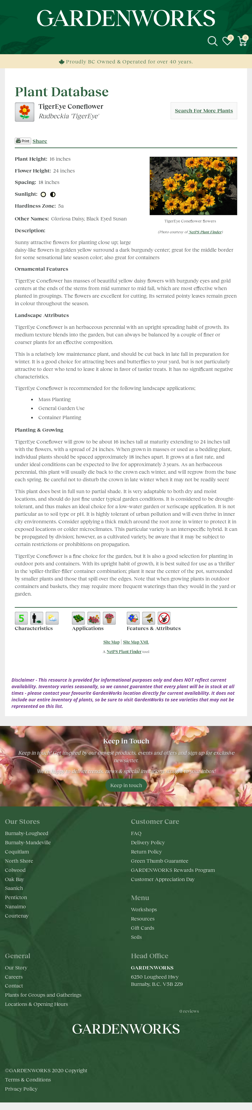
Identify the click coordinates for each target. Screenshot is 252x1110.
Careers (14, 976)
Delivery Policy (148, 842)
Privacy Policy (21, 1096)
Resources (143, 918)
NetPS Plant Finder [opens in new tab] (124, 651)
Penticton (16, 897)
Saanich (14, 888)
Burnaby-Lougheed (26, 833)
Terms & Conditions (28, 1087)
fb (106, 1048)
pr (146, 1048)
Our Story (16, 967)
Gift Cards (142, 927)
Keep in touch (126, 785)
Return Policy (146, 851)
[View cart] (242, 41)
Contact (14, 985)
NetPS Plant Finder (205, 232)
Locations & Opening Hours (36, 1004)
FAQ (136, 833)
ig (119, 1048)
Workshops (144, 909)
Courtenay (17, 915)
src (213, 41)
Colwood (15, 870)
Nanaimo (15, 906)
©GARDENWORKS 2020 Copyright (46, 1078)
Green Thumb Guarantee (159, 860)
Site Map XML (136, 642)
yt (132, 1048)
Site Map (111, 642)
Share (39, 141)
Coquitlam (17, 851)
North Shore (19, 860)
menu (10, 41)
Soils (136, 937)
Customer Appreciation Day (163, 879)
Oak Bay (14, 879)
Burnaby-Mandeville (28, 842)
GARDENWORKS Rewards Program (173, 870)
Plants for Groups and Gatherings (43, 994)
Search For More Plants (204, 110)
